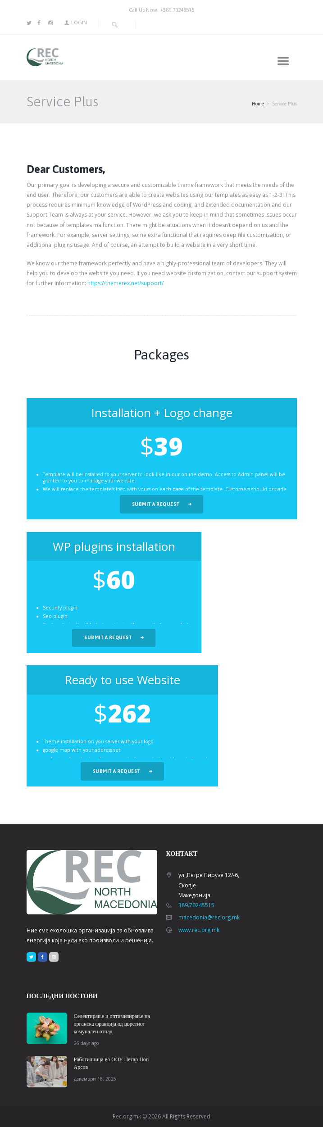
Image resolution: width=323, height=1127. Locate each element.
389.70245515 (196, 905)
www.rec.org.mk (198, 930)
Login (79, 22)
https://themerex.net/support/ (125, 283)
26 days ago (86, 1043)
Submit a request (156, 504)
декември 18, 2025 (95, 1079)
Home (258, 103)
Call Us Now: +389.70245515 (161, 9)
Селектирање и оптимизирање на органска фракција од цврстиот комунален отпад (112, 1024)
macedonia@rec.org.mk (209, 917)
